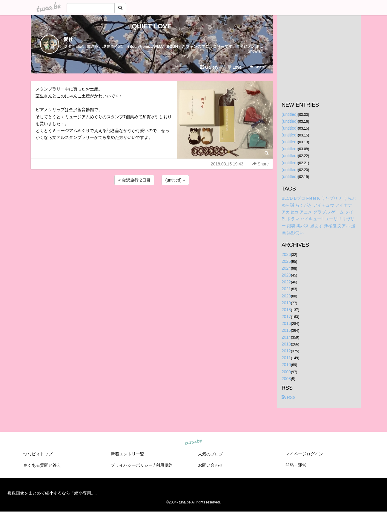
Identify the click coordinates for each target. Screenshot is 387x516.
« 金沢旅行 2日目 (134, 180)
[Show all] (255, 51)
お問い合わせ (210, 465)
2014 (286, 337)
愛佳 (68, 39)
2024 (286, 268)
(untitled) (290, 114)
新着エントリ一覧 (127, 454)
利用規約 (164, 465)
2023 (286, 275)
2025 (286, 261)
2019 (286, 302)
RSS (289, 397)
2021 (286, 288)
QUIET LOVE (151, 26)
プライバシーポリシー (132, 465)
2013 (286, 344)
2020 (286, 296)
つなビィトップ (38, 454)
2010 (286, 364)
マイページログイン (304, 454)
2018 (286, 309)
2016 (286, 323)
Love (234, 67)
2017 (286, 316)
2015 (286, 330)
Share (257, 67)
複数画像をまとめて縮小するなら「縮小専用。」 (53, 493)
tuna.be (193, 441)
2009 (286, 371)
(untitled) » (175, 180)
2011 (286, 357)
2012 (286, 350)
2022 (286, 282)
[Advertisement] (152, 202)
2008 (286, 378)
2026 (286, 254)
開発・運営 (295, 465)
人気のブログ (210, 454)
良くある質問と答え (42, 465)
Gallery (209, 67)
